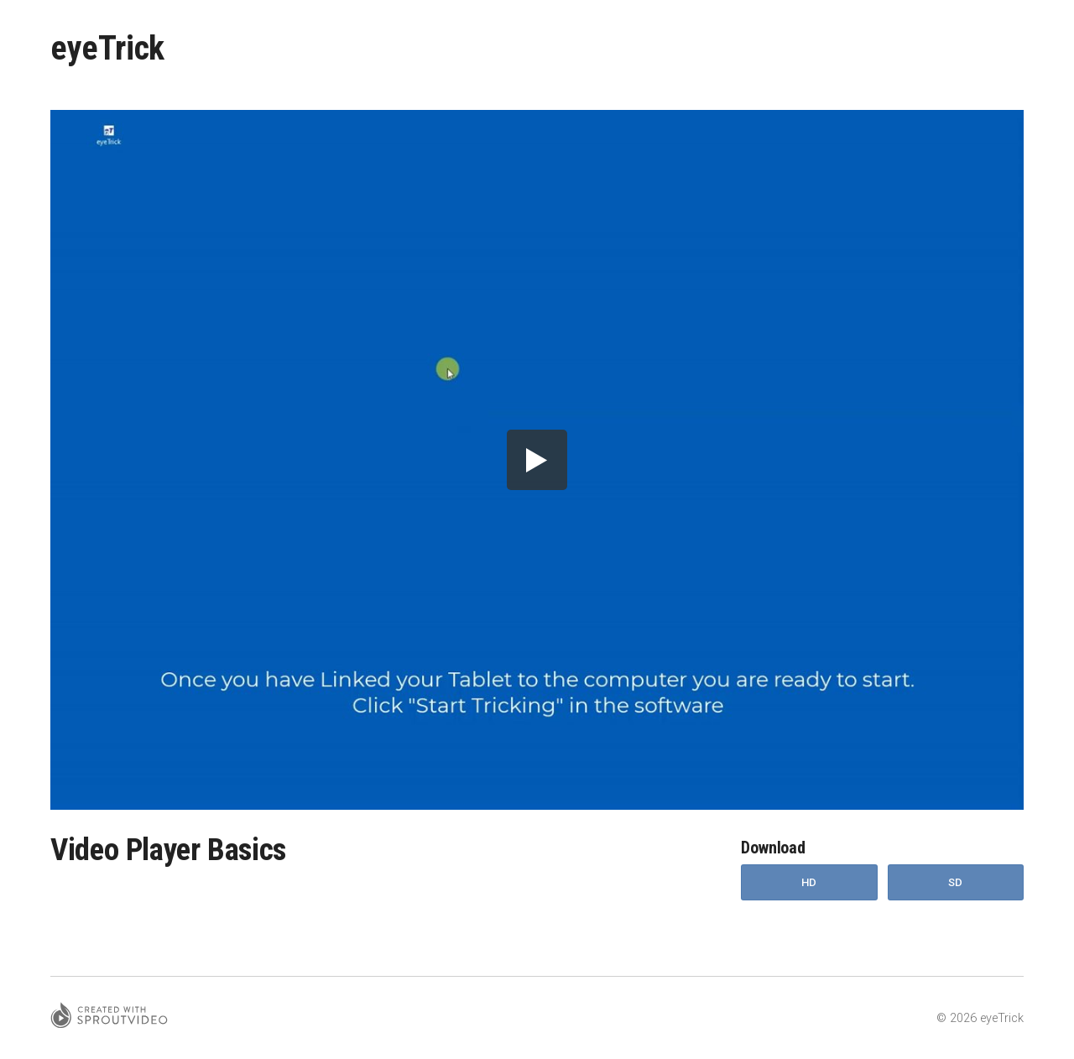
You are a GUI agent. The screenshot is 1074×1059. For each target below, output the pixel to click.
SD (955, 882)
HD (809, 882)
